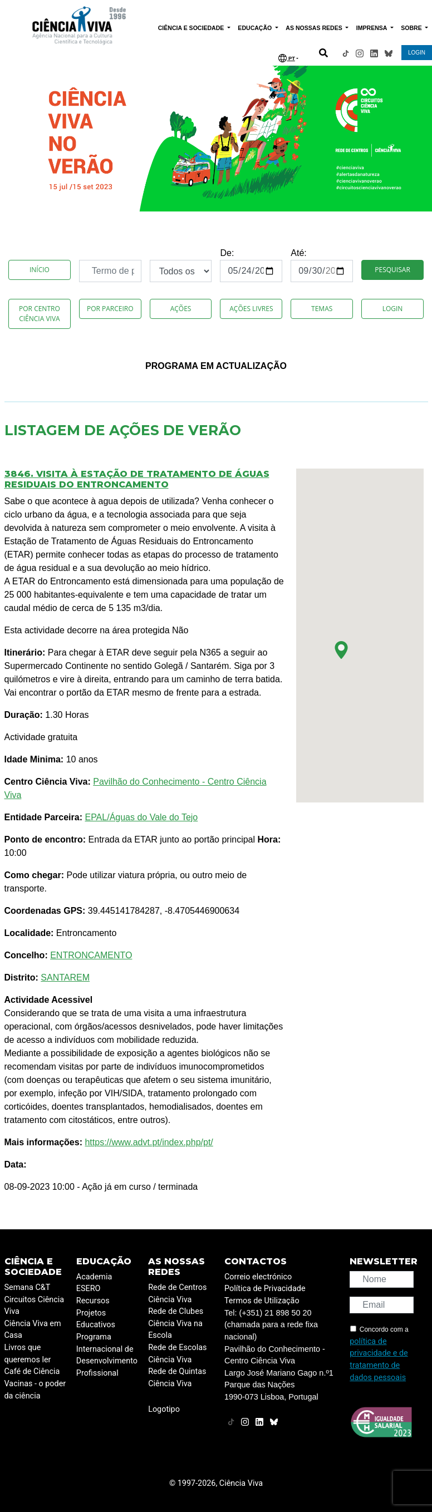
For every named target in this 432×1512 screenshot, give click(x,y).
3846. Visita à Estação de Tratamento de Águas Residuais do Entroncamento (136, 479)
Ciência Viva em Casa (32, 1330)
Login (392, 308)
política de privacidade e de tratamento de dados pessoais (379, 1359)
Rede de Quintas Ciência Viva (177, 1377)
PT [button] (286, 58)
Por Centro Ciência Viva (39, 313)
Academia (94, 1277)
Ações (181, 308)
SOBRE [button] (412, 27)
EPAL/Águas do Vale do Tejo (141, 817)
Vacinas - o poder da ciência (35, 1390)
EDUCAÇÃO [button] (255, 27)
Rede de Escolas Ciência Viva (177, 1354)
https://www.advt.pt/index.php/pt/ (149, 1142)
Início (40, 269)
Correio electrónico (258, 1277)
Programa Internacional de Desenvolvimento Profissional (107, 1355)
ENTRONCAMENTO (91, 955)
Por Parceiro (110, 308)
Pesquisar (392, 269)
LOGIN (416, 53)
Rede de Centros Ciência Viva (177, 1293)
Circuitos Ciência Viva (34, 1306)
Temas (321, 308)
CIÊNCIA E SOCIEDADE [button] (192, 27)
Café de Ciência (32, 1371)
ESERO (88, 1288)
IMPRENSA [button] (372, 27)
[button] (341, 650)
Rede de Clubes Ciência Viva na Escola (175, 1323)
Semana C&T (27, 1287)
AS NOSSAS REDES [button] (314, 27)
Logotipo (164, 1409)
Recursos (93, 1301)
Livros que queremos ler (27, 1354)
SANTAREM (65, 977)
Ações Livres (251, 308)
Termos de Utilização (262, 1301)
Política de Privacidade (265, 1288)
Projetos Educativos (95, 1319)
